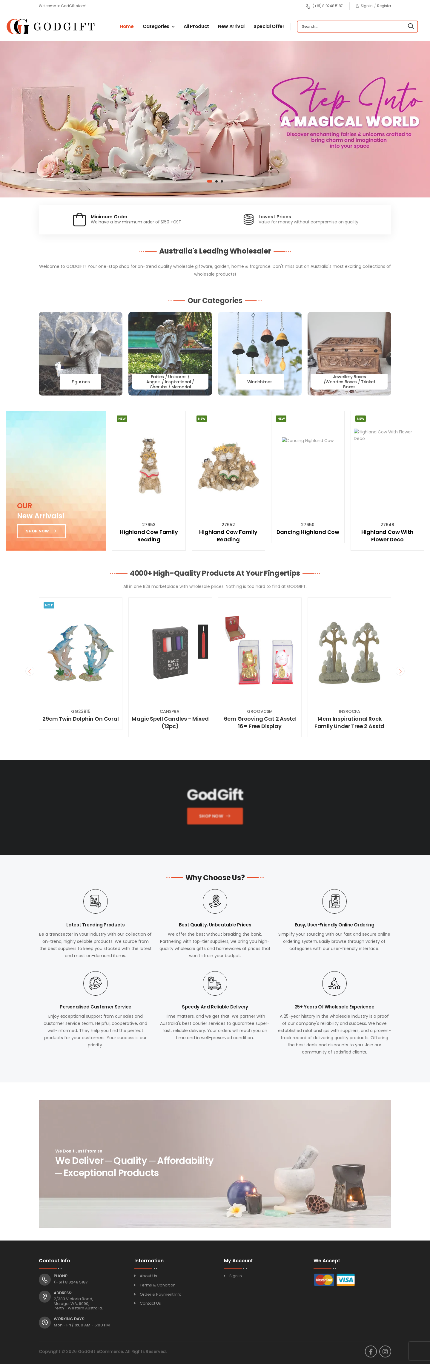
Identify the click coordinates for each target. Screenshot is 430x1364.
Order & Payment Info (161, 1294)
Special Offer (269, 26)
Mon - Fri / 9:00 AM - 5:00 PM (82, 1325)
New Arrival (231, 26)
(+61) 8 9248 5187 (324, 6)
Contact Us (150, 1303)
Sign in (364, 5)
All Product (196, 26)
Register (384, 5)
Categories (156, 26)
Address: (63, 1293)
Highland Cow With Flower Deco (387, 535)
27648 (387, 525)
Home (127, 26)
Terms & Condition (158, 1285)
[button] (209, 181)
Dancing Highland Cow (308, 532)
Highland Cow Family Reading (149, 535)
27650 (307, 525)
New (122, 418)
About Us (148, 1276)
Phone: (61, 1276)
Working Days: (69, 1319)
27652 (228, 525)
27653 (149, 525)
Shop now (37, 531)
